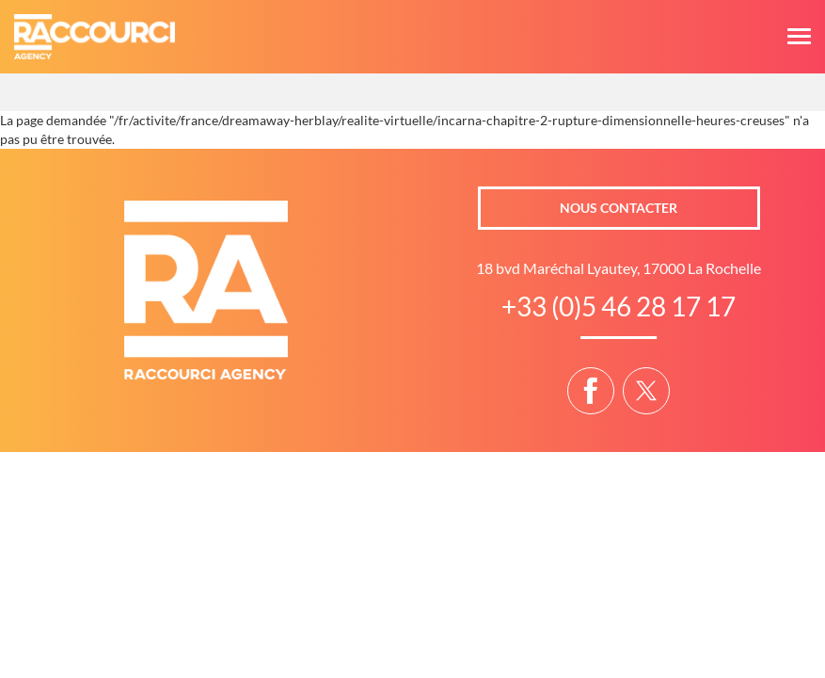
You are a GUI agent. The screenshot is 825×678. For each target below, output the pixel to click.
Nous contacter (618, 208)
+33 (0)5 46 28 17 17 (618, 306)
